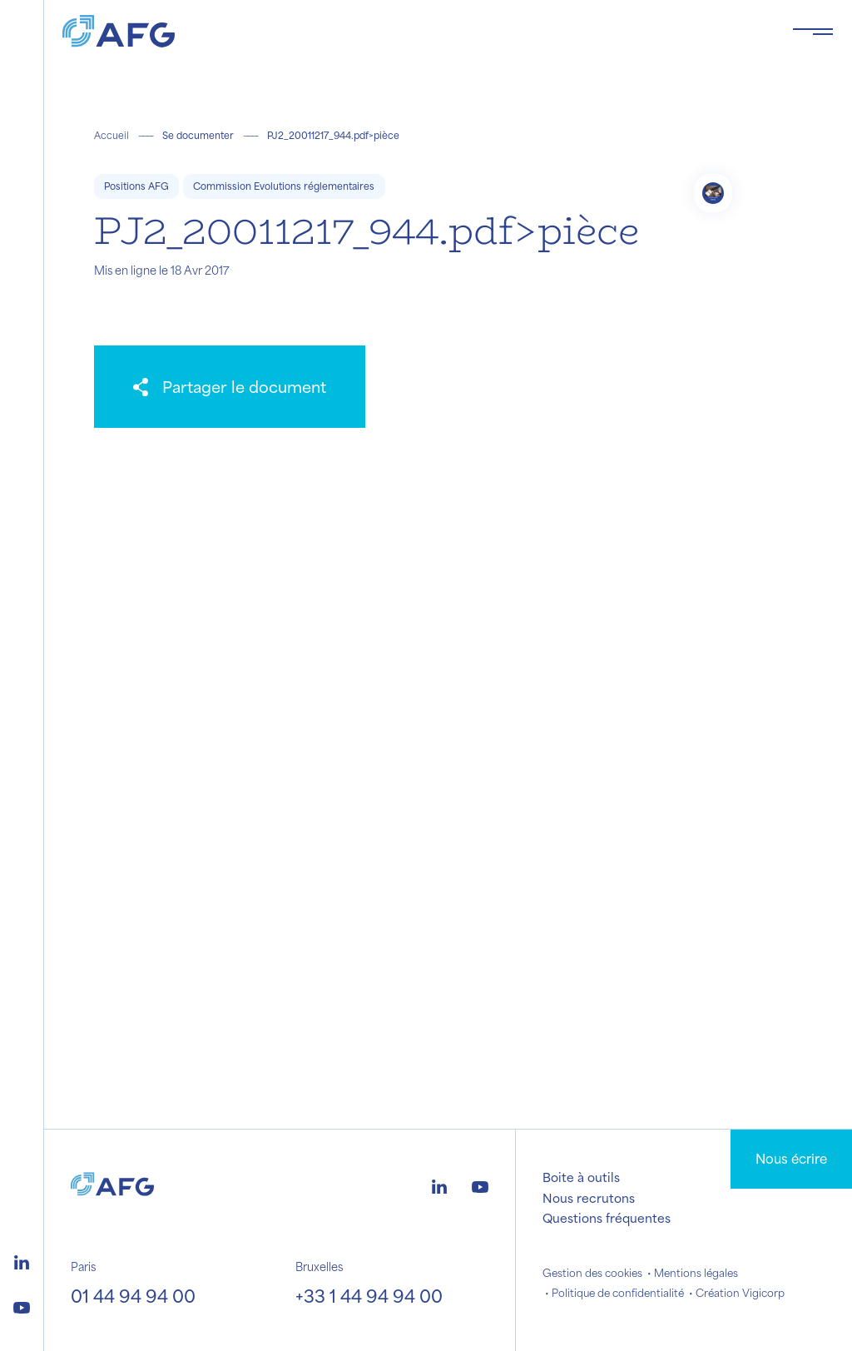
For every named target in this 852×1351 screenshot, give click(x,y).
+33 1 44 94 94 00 (369, 1295)
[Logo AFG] (413, 31)
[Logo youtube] (21, 1305)
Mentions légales (696, 1272)
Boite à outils (581, 1177)
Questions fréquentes (606, 1217)
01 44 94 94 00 (133, 1295)
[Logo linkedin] (21, 1260)
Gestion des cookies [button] (592, 1272)
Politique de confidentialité (618, 1292)
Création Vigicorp (740, 1292)
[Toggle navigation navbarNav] (813, 31)
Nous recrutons (588, 1197)
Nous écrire (791, 1158)
